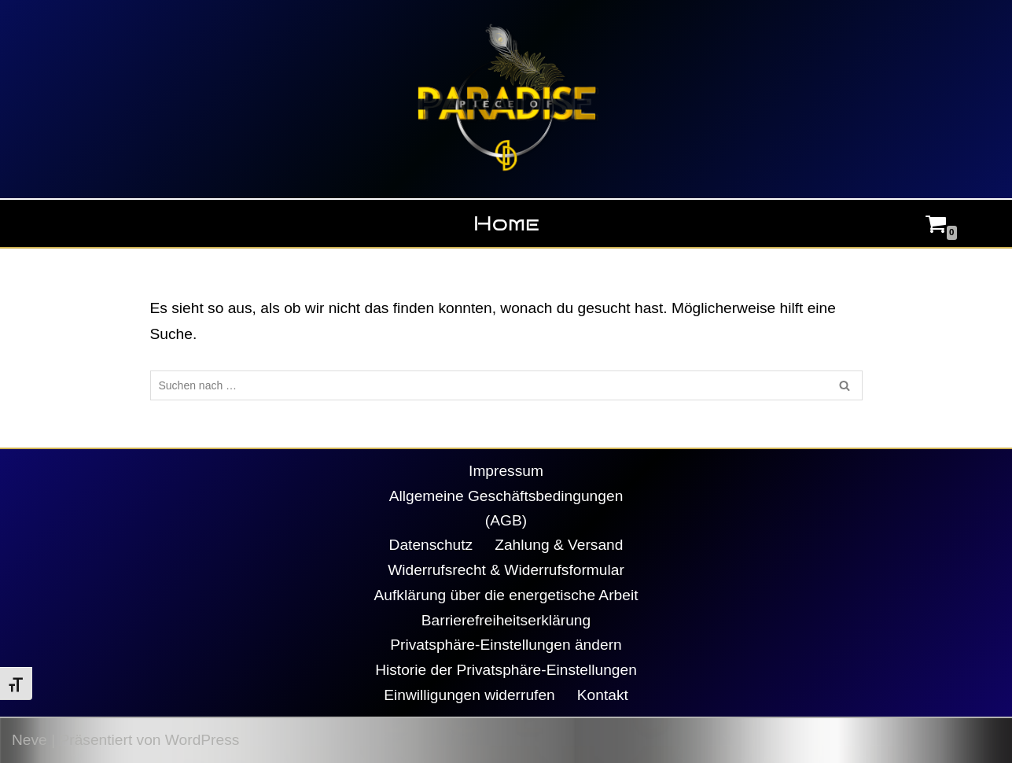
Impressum (506, 471)
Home (506, 223)
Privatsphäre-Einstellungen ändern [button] (505, 644)
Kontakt (602, 695)
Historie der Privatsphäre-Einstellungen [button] (506, 670)
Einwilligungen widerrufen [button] (469, 695)
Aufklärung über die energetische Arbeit (506, 595)
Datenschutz (431, 544)
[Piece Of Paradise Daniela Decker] (506, 99)
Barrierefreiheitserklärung (506, 620)
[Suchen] (488, 385)
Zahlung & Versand (559, 544)
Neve (29, 740)
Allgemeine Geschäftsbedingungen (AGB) (506, 508)
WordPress (202, 740)
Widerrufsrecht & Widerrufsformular (506, 570)
